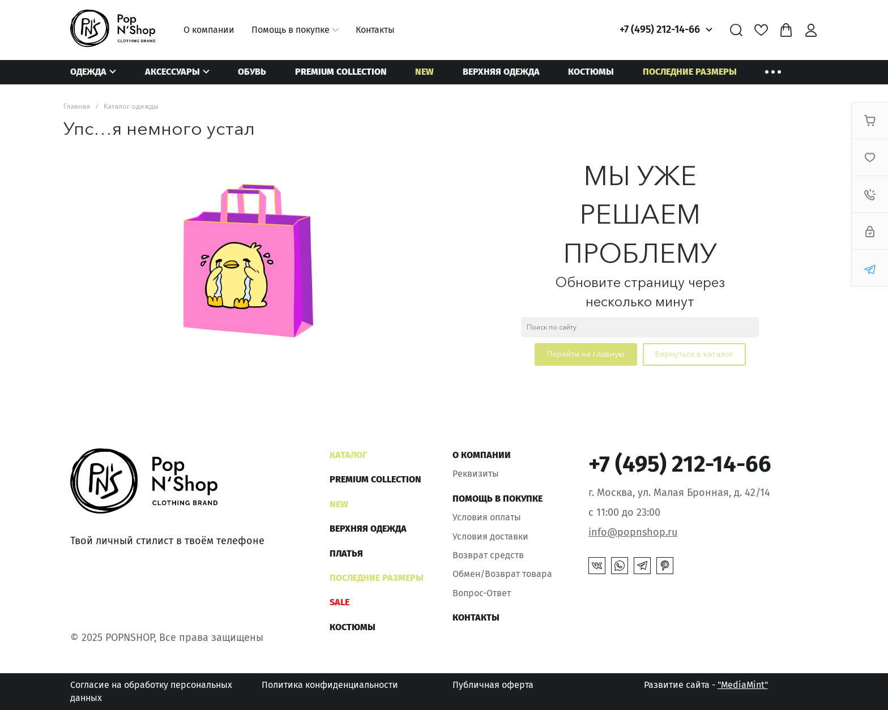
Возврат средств (488, 555)
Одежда (88, 71)
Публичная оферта (492, 684)
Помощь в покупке (290, 29)
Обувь (252, 71)
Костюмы (591, 71)
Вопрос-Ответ (481, 593)
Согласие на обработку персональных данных (151, 691)
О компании (208, 29)
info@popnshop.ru (632, 532)
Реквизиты (475, 473)
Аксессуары (172, 71)
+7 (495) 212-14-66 (660, 29)
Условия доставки (490, 536)
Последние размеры (690, 71)
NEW (424, 71)
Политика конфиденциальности (330, 684)
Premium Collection (341, 71)
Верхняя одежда (501, 71)
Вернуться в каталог (694, 354)
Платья (346, 553)
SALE (339, 602)
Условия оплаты (486, 517)
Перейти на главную (586, 354)
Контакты (375, 29)
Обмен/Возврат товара (502, 573)
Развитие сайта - (706, 684)
